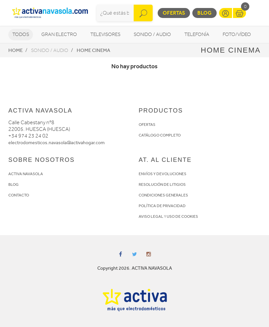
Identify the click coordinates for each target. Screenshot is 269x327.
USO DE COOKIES (182, 216)
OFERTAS (147, 124)
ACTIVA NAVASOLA (25, 173)
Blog (204, 13)
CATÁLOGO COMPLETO (160, 135)
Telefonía (196, 34)
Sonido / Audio (152, 34)
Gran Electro (59, 34)
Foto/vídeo (237, 34)
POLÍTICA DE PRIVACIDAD (162, 205)
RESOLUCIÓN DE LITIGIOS (162, 184)
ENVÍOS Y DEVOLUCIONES (162, 173)
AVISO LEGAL (151, 216)
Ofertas (174, 13)
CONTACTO (18, 195)
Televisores (105, 34)
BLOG (13, 184)
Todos (20, 34)
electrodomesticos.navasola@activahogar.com (56, 143)
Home (15, 50)
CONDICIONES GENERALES (163, 195)
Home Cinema (93, 50)
